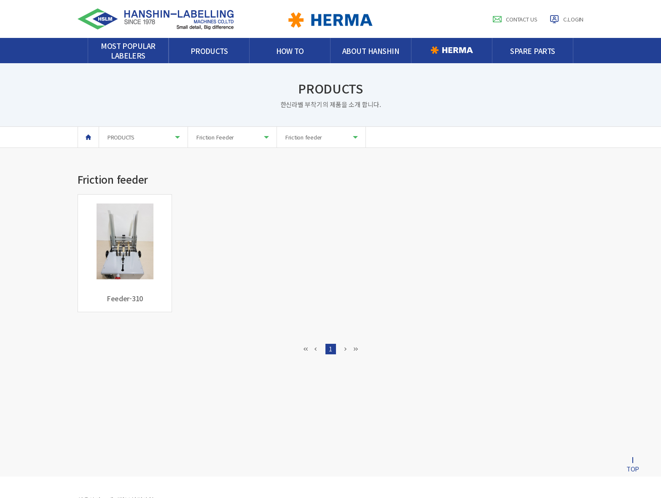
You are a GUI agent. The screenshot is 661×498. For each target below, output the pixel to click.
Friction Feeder (232, 137)
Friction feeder (321, 137)
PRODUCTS (143, 137)
